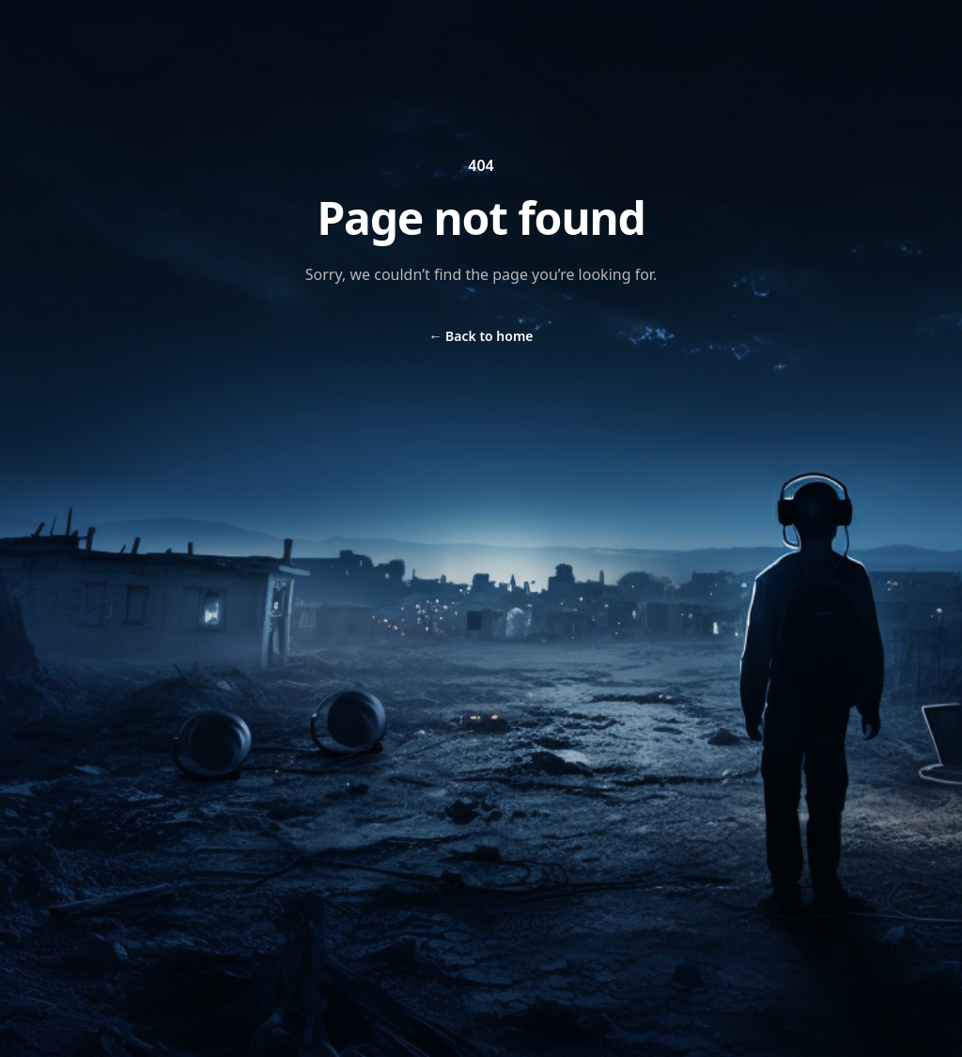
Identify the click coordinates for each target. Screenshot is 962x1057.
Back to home (480, 336)
